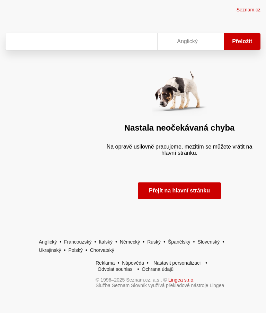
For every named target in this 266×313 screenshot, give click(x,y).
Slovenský (208, 242)
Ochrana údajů (158, 269)
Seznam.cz (248, 9)
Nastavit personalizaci (177, 263)
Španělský (179, 242)
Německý (130, 242)
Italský (106, 242)
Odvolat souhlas (115, 269)
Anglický (48, 242)
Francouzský (77, 242)
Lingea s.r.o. (181, 280)
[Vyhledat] (80, 41)
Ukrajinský (50, 250)
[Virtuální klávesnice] (145, 41)
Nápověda (133, 263)
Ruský (154, 242)
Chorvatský (102, 250)
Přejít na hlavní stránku (179, 190)
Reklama (105, 263)
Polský (75, 250)
